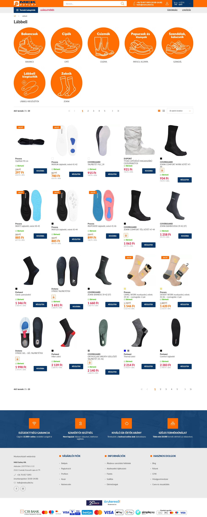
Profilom (64, 474)
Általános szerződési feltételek (119, 463)
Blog (154, 463)
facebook (16, 488)
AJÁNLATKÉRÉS (47, 10)
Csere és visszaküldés (160, 484)
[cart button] (182, 3)
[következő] (112, 110)
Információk (116, 456)
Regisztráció (66, 468)
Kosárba (40, 171)
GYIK (154, 474)
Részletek (76, 174)
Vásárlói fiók (71, 456)
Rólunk (155, 468)
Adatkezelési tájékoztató (116, 468)
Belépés (64, 463)
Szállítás (110, 479)
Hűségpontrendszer (160, 479)
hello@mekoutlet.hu (145, 5)
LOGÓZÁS (186, 10)
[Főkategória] (15, 16)
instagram (23, 488)
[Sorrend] (180, 110)
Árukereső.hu (112, 504)
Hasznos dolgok (164, 456)
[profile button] (167, 3)
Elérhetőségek (112, 484)
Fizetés (109, 474)
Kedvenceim (66, 484)
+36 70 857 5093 (143, 2)
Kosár (63, 479)
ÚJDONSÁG (172, 10)
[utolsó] (118, 110)
